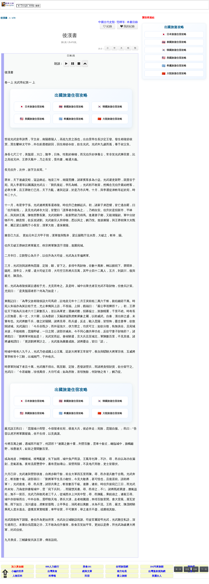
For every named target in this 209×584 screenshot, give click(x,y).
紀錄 (109, 26)
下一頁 (204, 569)
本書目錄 (132, 22)
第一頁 (178, 569)
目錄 (195, 569)
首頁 (187, 569)
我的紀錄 (129, 26)
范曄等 (121, 22)
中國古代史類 (106, 22)
